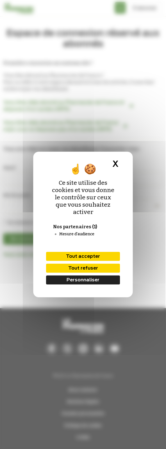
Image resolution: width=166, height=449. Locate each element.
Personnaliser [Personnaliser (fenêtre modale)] (83, 279)
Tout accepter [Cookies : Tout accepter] (83, 256)
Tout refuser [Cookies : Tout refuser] (83, 268)
